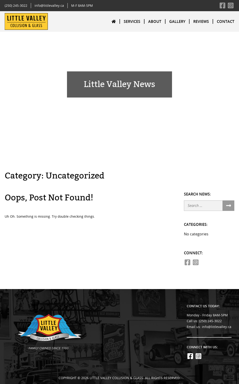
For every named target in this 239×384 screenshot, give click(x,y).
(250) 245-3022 (16, 5)
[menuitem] (114, 21)
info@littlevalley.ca (49, 5)
